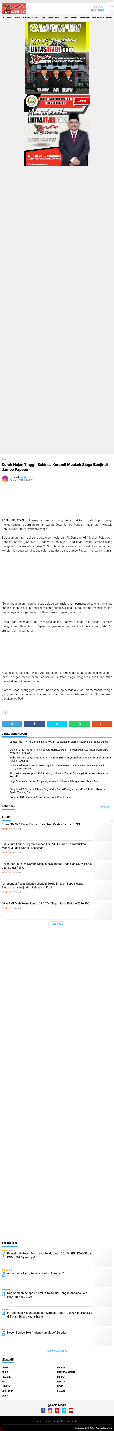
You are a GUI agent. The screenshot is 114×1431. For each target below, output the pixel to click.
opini (50, 17)
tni (43, 17)
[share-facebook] (34, 724)
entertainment (66, 1372)
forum (61, 1376)
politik (36, 17)
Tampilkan (105, 807)
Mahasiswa (98, 17)
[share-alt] (12, 724)
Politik (56, 1421)
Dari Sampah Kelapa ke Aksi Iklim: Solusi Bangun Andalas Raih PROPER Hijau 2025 (47, 1295)
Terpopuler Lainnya (57, 1351)
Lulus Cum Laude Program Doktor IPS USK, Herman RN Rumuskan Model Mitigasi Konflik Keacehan (44, 846)
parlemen (85, 17)
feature (6, 1376)
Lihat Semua (57, 924)
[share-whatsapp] (79, 724)
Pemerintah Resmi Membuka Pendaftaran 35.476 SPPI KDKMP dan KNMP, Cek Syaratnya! (50, 1255)
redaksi (61, 1390)
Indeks (74, 1421)
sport (74, 17)
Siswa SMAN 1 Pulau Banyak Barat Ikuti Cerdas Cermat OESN (41, 824)
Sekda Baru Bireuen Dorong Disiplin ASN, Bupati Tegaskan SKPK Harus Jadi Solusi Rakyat (47, 865)
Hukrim (47, 1421)
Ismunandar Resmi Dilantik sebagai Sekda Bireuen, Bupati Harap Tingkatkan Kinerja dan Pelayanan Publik (42, 885)
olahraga (7, 1390)
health (61, 1381)
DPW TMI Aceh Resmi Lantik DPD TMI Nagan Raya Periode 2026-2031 (46, 903)
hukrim (26, 17)
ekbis (57, 17)
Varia (39, 1421)
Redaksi (65, 1421)
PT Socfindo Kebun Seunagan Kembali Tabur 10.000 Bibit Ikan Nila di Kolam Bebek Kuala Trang (49, 1314)
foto (4, 1381)
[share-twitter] (57, 724)
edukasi (61, 1367)
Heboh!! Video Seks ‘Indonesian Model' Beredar (36, 1332)
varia (17, 17)
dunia (66, 17)
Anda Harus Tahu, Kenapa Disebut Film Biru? (35, 1273)
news (9, 17)
